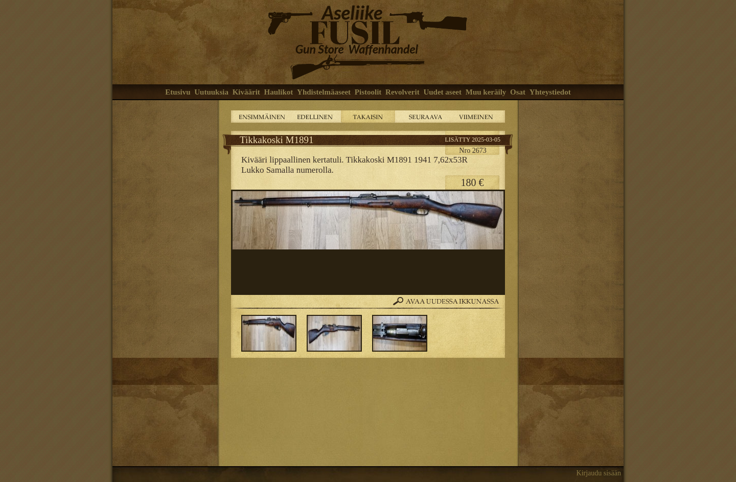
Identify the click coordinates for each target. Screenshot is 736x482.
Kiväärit (246, 92)
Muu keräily (486, 92)
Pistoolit (368, 92)
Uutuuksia (211, 92)
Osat (517, 92)
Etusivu (177, 92)
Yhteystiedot (550, 92)
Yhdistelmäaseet (324, 92)
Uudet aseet (442, 92)
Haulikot (278, 92)
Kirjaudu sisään (599, 473)
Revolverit (402, 92)
